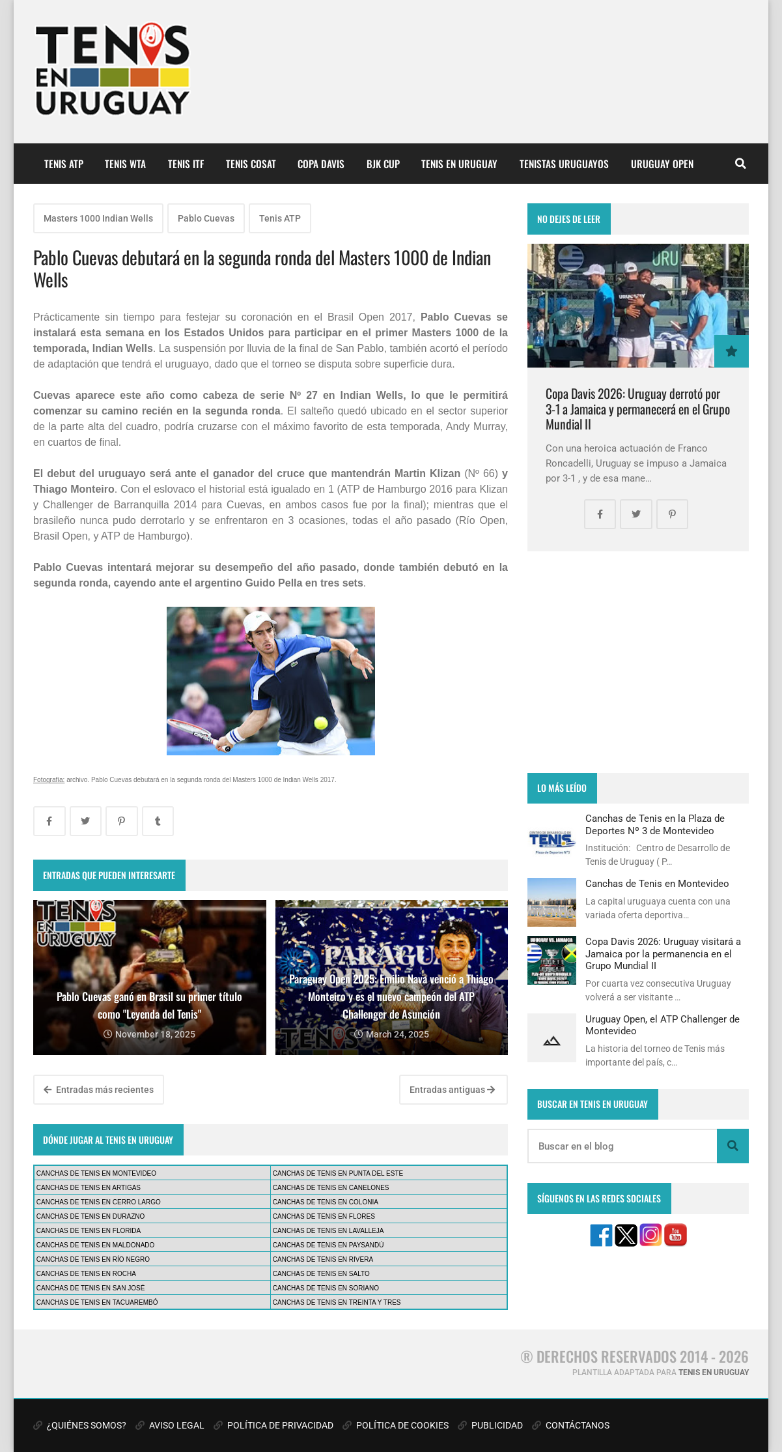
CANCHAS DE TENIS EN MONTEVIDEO (96, 1173)
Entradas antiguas (452, 1089)
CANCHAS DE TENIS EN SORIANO (326, 1288)
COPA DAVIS (321, 163)
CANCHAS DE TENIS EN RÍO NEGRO (93, 1259)
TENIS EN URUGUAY (459, 163)
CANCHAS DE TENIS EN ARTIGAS (88, 1187)
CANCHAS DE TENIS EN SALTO (321, 1273)
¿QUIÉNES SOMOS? (79, 1425)
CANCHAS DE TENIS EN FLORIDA (88, 1230)
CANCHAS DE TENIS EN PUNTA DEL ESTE (338, 1173)
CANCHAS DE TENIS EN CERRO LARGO (98, 1202)
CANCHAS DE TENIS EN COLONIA (325, 1202)
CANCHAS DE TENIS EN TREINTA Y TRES (337, 1302)
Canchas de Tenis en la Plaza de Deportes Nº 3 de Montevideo (655, 824)
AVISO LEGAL (169, 1425)
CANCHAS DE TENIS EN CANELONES (331, 1187)
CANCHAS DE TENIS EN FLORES (324, 1216)
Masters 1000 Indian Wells (98, 218)
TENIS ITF (186, 163)
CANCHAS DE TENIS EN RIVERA (323, 1259)
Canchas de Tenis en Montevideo (657, 884)
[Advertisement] (638, 662)
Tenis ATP (280, 218)
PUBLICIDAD (490, 1425)
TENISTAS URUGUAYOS (564, 163)
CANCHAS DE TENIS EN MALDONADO (95, 1245)
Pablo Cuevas (206, 218)
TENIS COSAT (251, 163)
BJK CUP (383, 163)
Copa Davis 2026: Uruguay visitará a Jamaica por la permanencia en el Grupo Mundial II (663, 954)
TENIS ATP (63, 163)
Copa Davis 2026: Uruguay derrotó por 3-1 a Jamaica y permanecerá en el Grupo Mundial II (638, 408)
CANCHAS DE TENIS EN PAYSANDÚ (328, 1245)
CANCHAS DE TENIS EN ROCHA (86, 1273)
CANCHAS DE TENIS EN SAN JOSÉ (90, 1288)
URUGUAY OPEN (662, 163)
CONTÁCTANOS (570, 1425)
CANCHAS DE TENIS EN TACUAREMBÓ (97, 1302)
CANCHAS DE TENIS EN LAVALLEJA (328, 1230)
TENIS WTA (125, 163)
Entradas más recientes (99, 1089)
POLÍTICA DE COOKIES (395, 1425)
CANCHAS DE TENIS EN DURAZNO (90, 1216)
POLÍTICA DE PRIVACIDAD (273, 1425)
